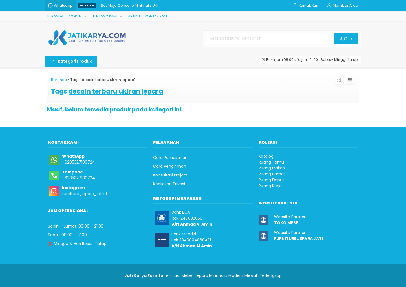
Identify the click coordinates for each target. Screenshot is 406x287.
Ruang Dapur (271, 180)
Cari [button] (346, 38)
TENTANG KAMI (104, 16)
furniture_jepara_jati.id (84, 194)
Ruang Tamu (271, 162)
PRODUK (75, 16)
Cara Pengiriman (169, 166)
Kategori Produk (71, 61)
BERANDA (55, 16)
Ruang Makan (272, 168)
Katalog (266, 156)
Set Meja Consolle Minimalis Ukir (130, 5)
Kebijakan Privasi (169, 184)
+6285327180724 (78, 162)
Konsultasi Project (170, 175)
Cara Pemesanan (170, 157)
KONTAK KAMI (156, 16)
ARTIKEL (134, 16)
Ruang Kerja (270, 186)
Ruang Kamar (272, 174)
